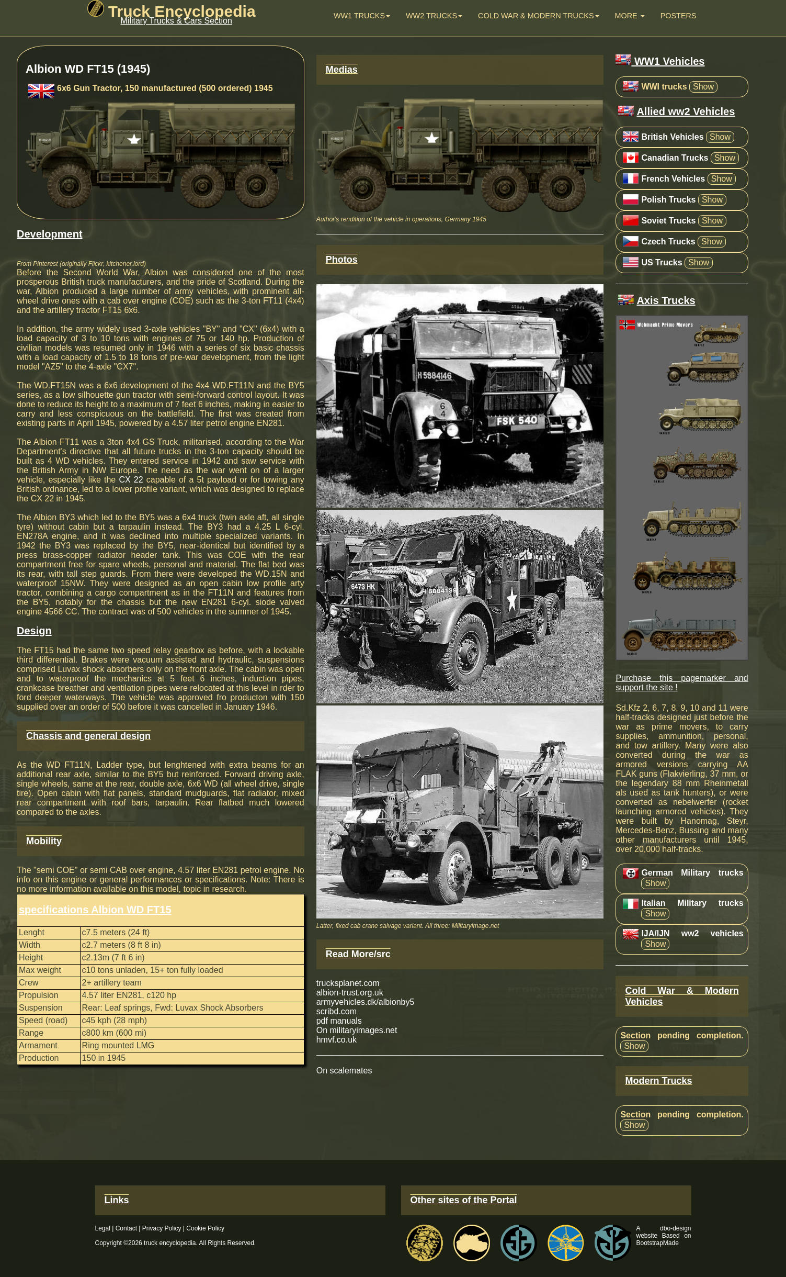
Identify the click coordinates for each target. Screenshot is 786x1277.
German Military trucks (692, 872)
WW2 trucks (434, 16)
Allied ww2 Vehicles (685, 111)
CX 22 (131, 479)
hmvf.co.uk (336, 1039)
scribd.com (336, 1011)
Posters (678, 16)
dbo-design (675, 1228)
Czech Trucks (668, 241)
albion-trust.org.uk (349, 992)
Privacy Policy (161, 1228)
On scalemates (344, 1070)
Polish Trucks (668, 199)
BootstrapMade (657, 1243)
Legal (102, 1228)
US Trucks (661, 262)
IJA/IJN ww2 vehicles (692, 933)
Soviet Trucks (668, 220)
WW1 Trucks (362, 16)
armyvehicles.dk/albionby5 (365, 1002)
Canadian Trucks (674, 157)
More (630, 16)
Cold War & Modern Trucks (538, 16)
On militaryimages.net (356, 1030)
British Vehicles (672, 136)
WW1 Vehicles (660, 61)
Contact (126, 1228)
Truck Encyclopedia (171, 11)
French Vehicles (673, 178)
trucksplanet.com (348, 983)
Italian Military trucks (692, 903)
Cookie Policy (205, 1228)
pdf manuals (339, 1020)
